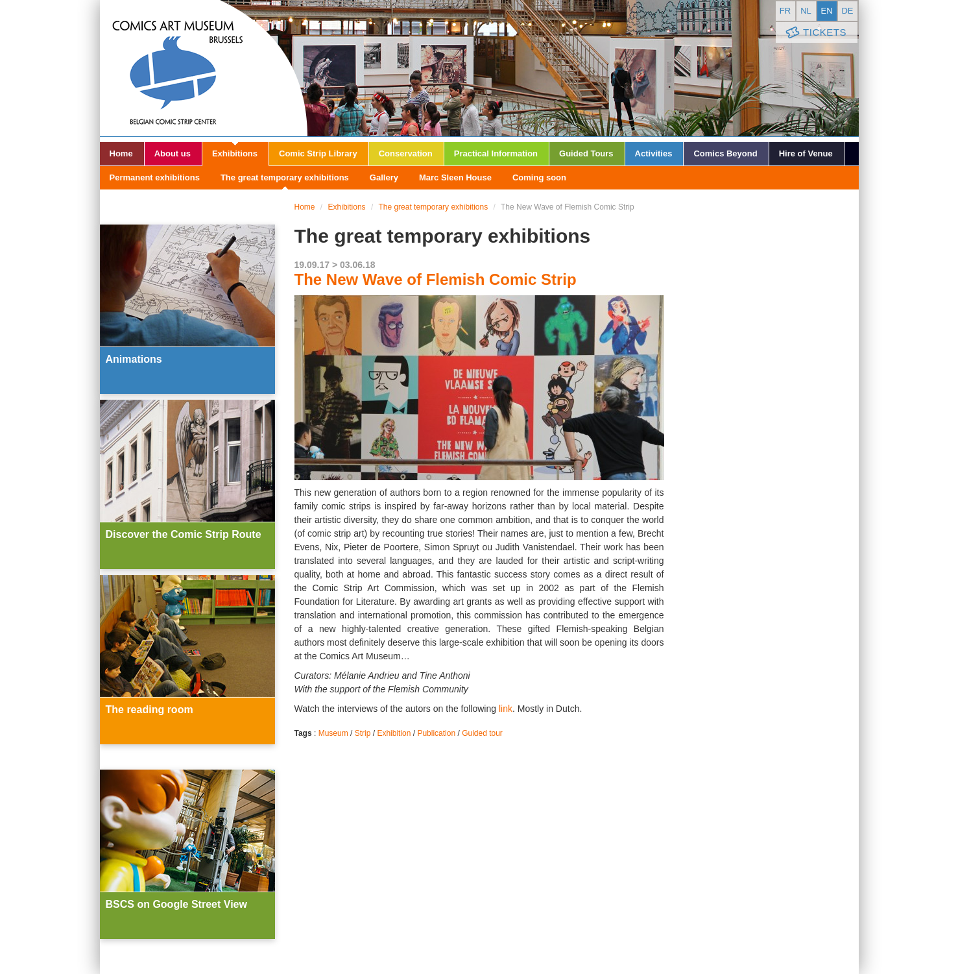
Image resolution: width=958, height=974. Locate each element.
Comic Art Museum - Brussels (203, 68)
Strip (363, 733)
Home (121, 153)
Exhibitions (234, 153)
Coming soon (539, 177)
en (826, 11)
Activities (654, 153)
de (847, 11)
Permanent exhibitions (155, 177)
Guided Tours (586, 153)
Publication (436, 733)
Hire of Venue (806, 153)
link (505, 708)
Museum (333, 733)
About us (172, 153)
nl (805, 11)
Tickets (815, 33)
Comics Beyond (725, 153)
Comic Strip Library (318, 153)
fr (785, 11)
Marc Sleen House (455, 177)
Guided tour (482, 733)
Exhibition (394, 733)
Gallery (384, 177)
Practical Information (496, 153)
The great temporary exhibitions (285, 177)
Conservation (406, 153)
